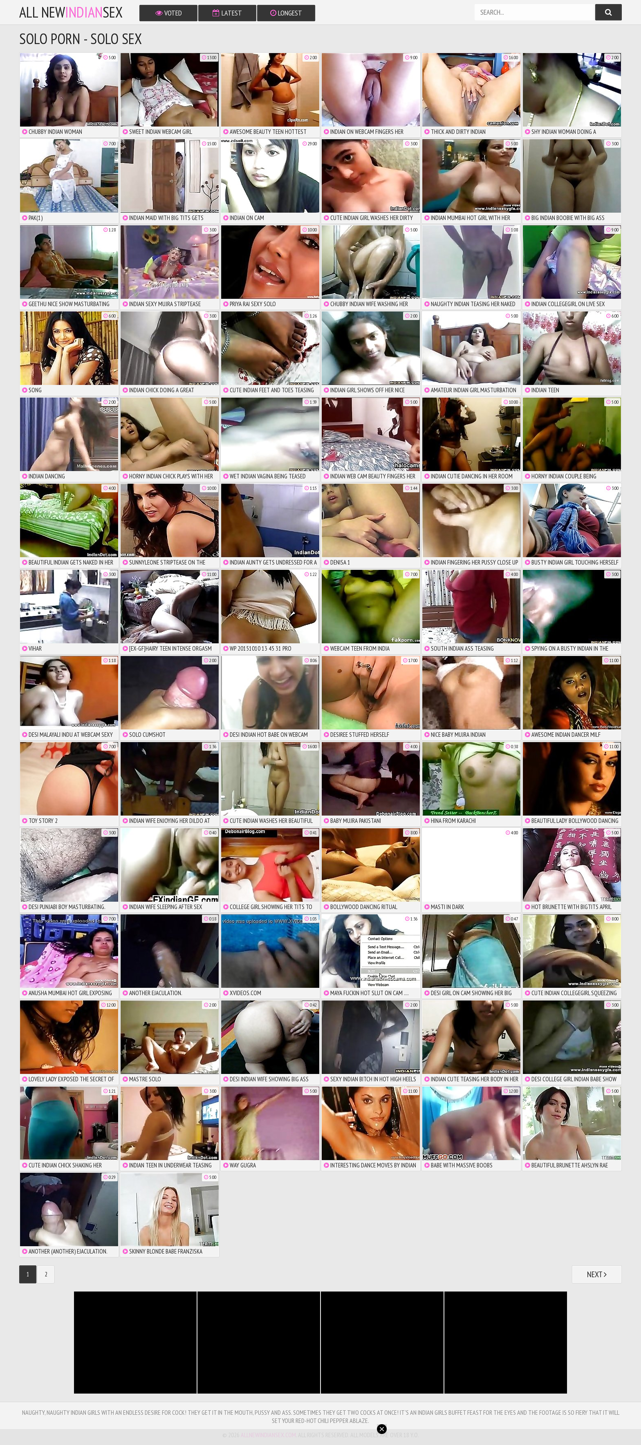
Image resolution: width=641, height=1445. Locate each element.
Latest (227, 13)
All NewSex (71, 12)
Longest (286, 13)
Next (597, 1274)
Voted (168, 13)
